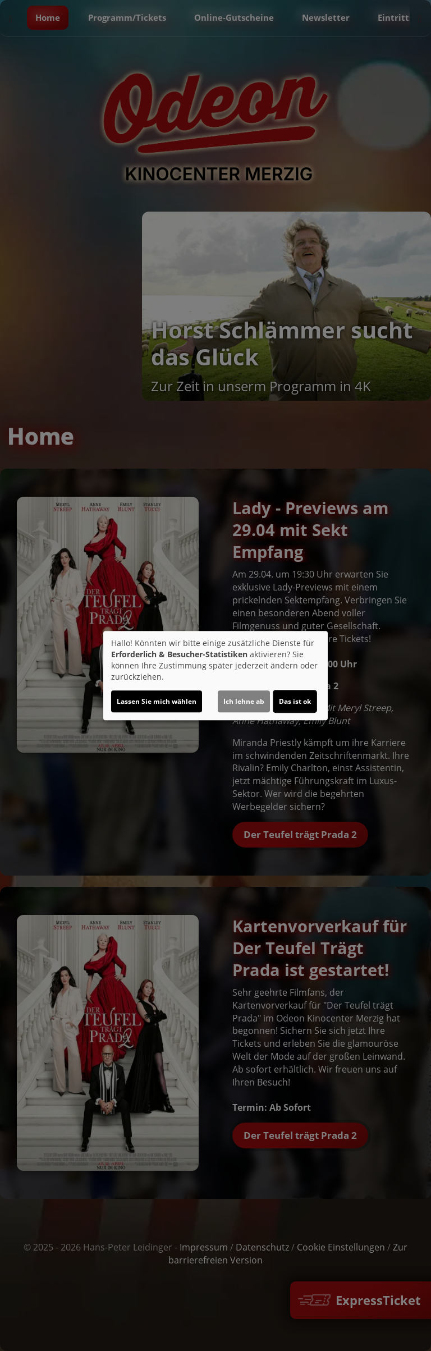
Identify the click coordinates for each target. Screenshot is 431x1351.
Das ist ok (295, 701)
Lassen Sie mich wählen (156, 701)
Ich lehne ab (243, 701)
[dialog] (215, 676)
